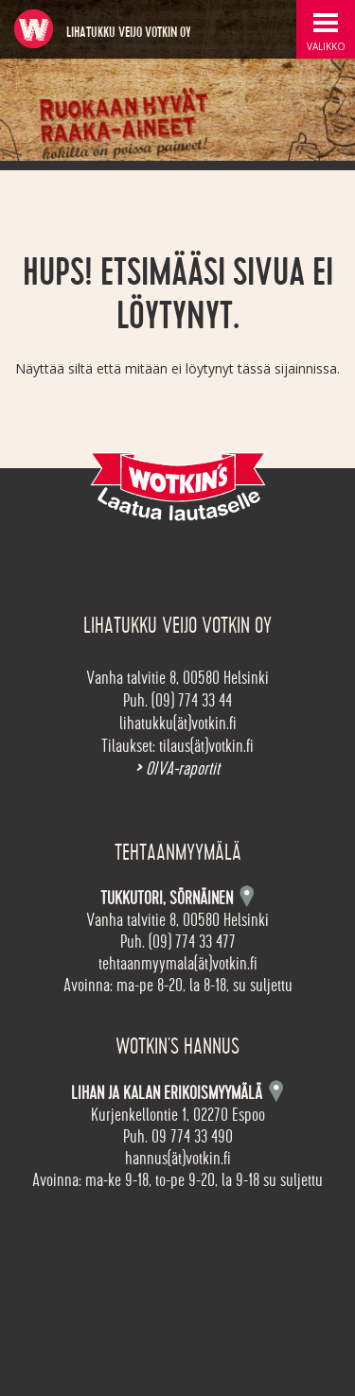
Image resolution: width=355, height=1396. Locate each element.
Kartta (276, 1091)
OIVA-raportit (177, 768)
